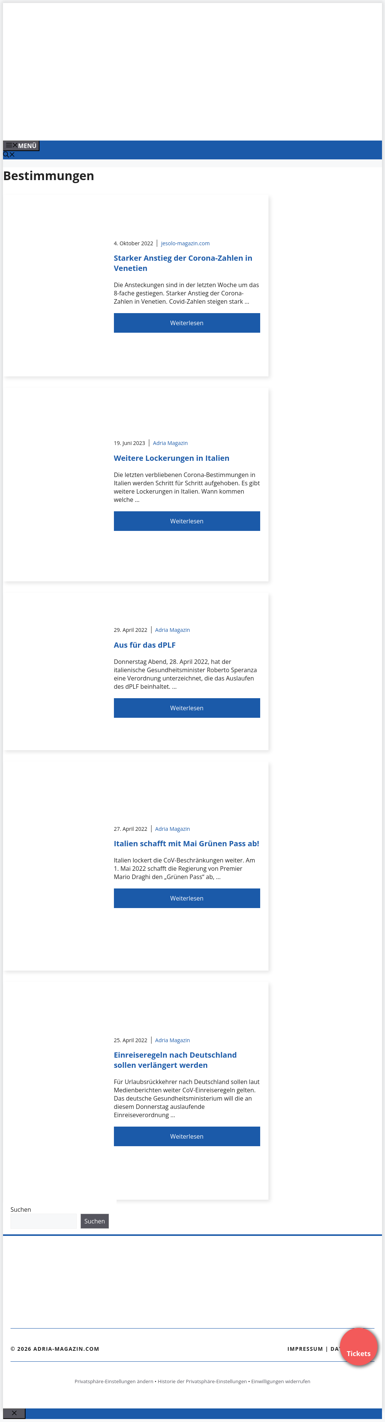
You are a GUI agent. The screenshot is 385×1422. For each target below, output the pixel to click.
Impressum (305, 1348)
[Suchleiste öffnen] (9, 155)
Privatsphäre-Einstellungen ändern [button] (113, 1381)
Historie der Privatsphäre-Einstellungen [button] (202, 1381)
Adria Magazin (170, 442)
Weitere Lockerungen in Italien (172, 458)
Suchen (21, 1209)
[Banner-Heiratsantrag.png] (155, 126)
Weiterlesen (186, 323)
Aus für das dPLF (145, 645)
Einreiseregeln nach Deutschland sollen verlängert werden (175, 1060)
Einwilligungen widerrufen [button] (280, 1381)
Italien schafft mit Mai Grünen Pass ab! (186, 843)
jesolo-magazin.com (185, 243)
